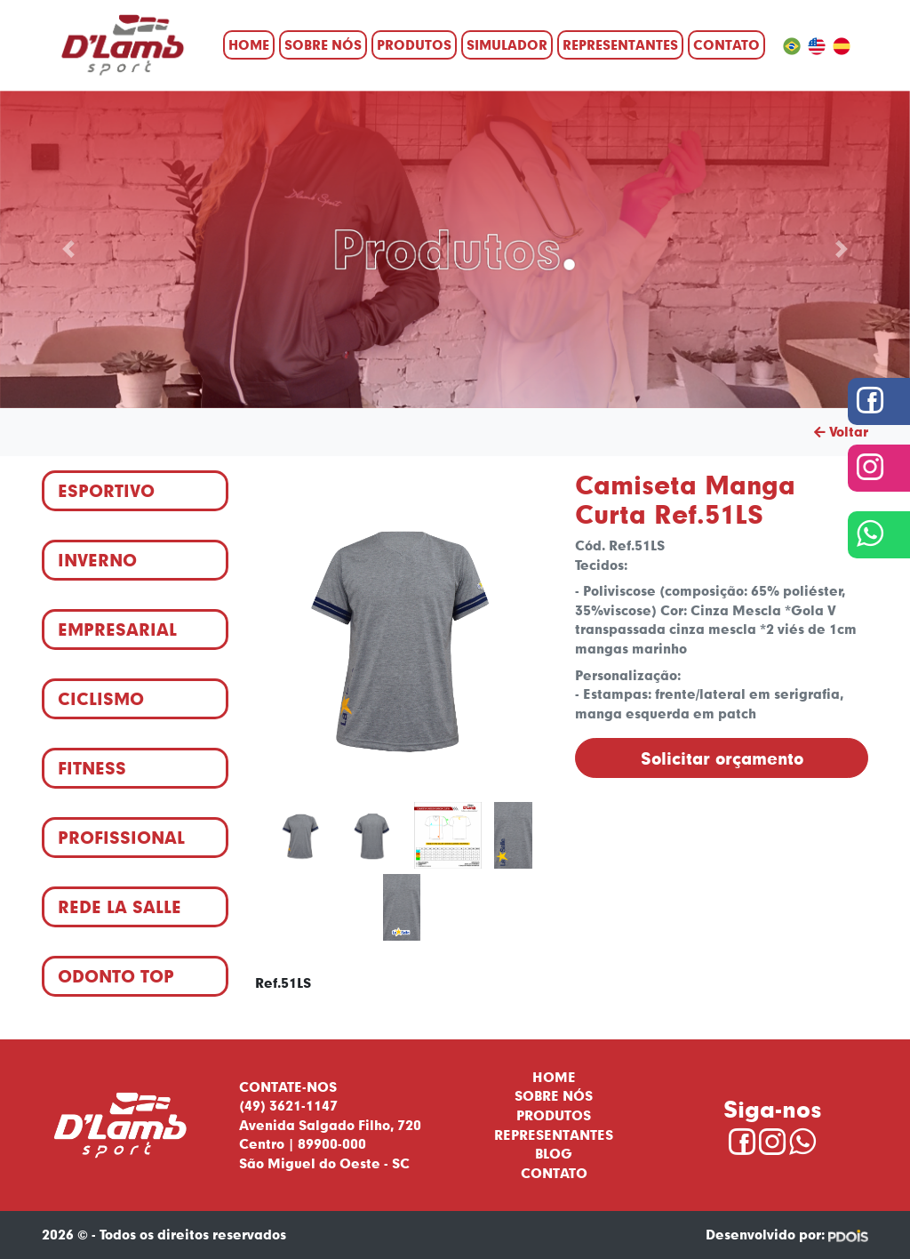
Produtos (414, 44)
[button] (68, 250)
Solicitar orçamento (722, 758)
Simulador (507, 44)
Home (248, 44)
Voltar (841, 431)
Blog (553, 1153)
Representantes (620, 44)
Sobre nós (323, 44)
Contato (726, 44)
